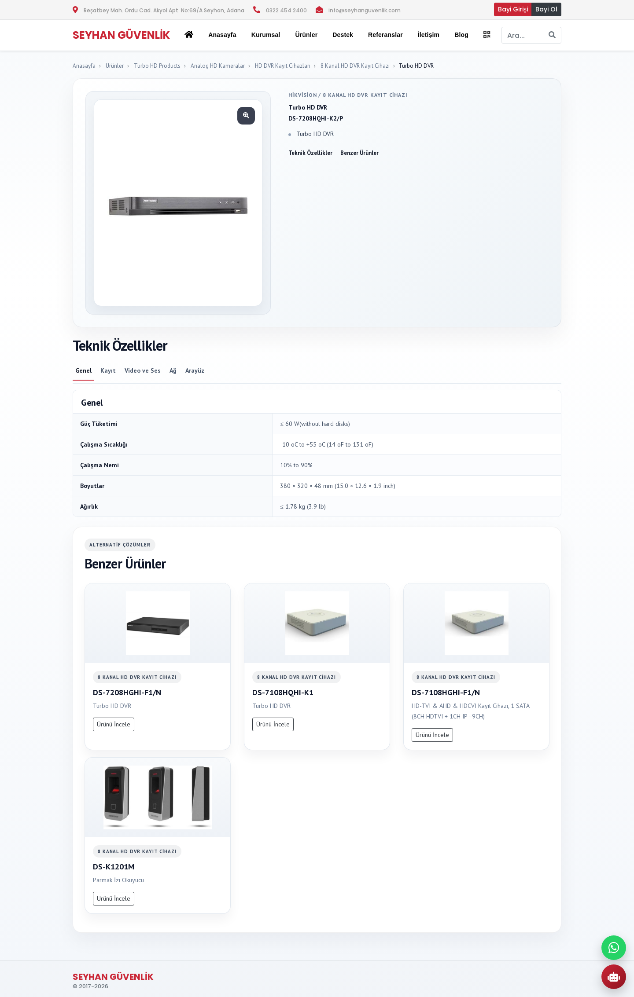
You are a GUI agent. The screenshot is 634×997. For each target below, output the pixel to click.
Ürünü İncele (113, 724)
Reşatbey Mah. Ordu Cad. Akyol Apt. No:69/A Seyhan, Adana (164, 10)
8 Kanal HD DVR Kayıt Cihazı (355, 66)
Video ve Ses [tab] (143, 370)
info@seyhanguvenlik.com (364, 10)
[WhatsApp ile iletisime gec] (613, 947)
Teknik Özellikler (310, 153)
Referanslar (385, 34)
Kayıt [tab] (108, 370)
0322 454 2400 (286, 10)
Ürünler (115, 66)
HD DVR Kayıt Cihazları (282, 66)
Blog (461, 34)
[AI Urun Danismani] (613, 976)
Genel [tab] (83, 370)
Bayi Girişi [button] (513, 9)
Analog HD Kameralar (218, 66)
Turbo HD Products (157, 66)
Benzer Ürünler (359, 153)
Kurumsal (265, 34)
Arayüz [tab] (194, 370)
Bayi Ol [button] (546, 9)
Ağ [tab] (173, 370)
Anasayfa (222, 34)
